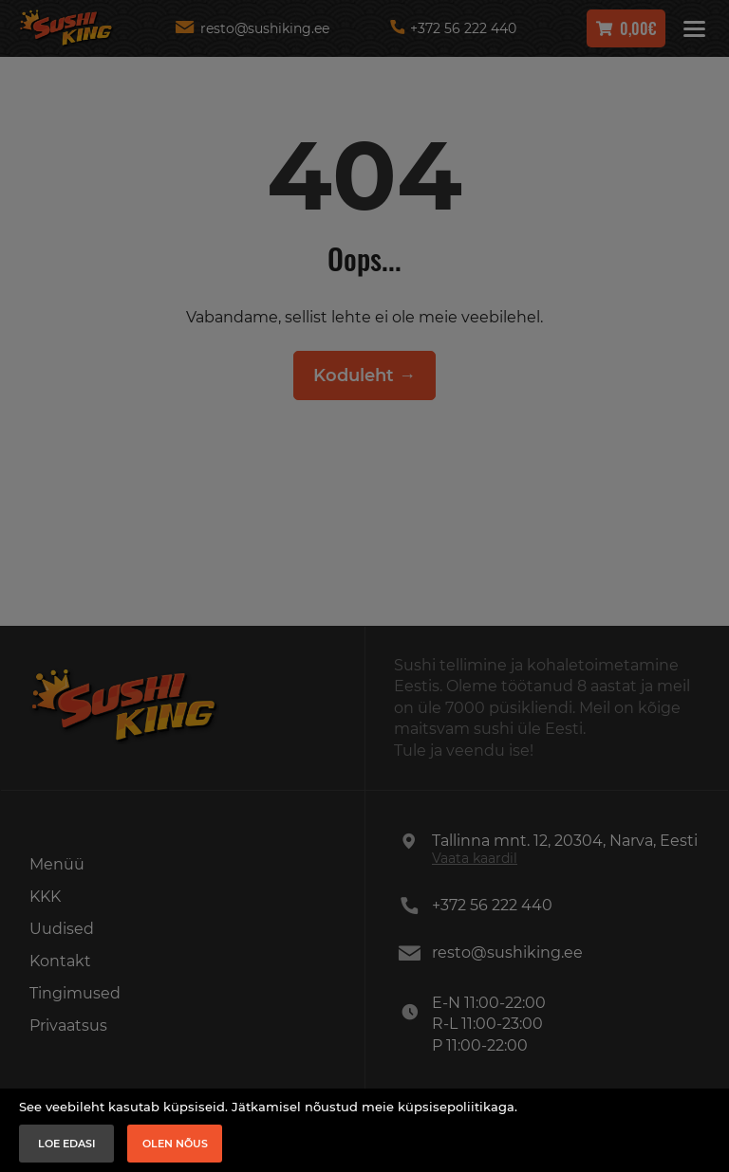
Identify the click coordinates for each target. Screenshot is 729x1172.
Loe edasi (67, 1143)
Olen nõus (175, 1143)
